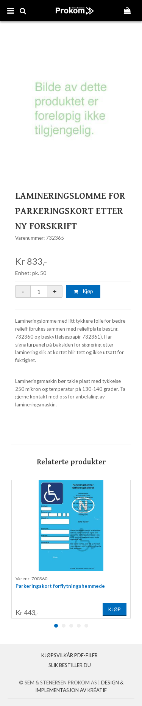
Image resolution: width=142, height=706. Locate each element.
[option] (71, 549)
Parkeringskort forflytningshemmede (60, 586)
